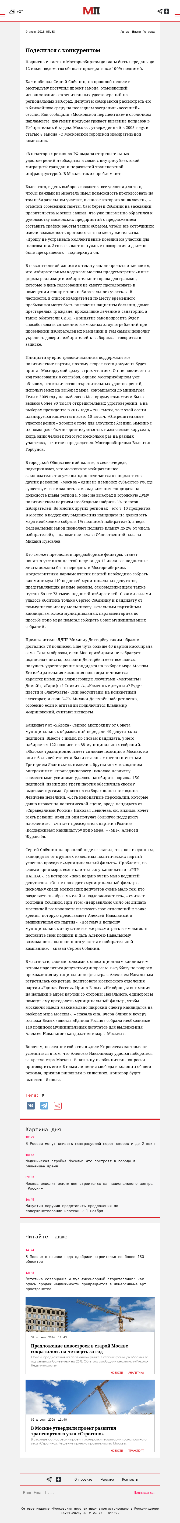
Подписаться (144, 1492)
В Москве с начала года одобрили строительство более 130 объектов (85, 1259)
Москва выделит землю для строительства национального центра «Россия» (89, 1186)
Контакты (130, 1479)
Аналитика (136, 1373)
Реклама (107, 1479)
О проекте (83, 1479)
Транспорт (136, 1450)
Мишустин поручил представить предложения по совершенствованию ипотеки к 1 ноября (72, 1208)
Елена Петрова (143, 31)
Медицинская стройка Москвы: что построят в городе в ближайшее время (80, 1163)
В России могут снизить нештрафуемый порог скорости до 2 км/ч (90, 1143)
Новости (117, 1373)
